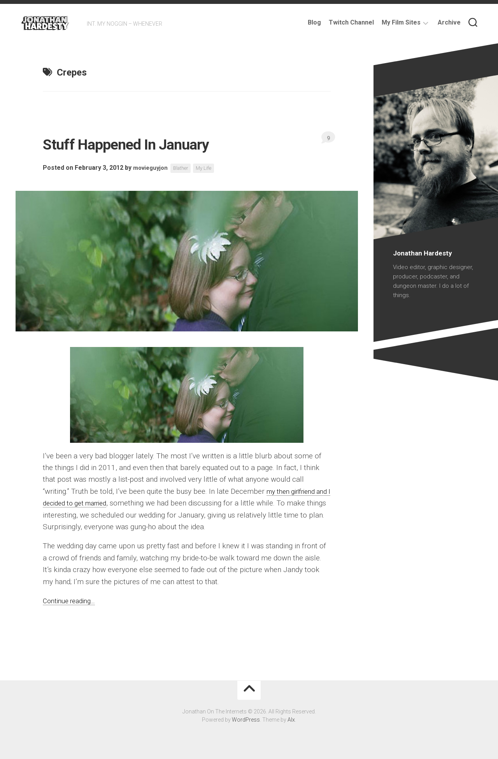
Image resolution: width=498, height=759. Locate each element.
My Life (209, 168)
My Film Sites (401, 22)
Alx (291, 720)
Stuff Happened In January (157, 143)
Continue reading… (72, 600)
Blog (314, 22)
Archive (449, 22)
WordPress (246, 720)
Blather (184, 168)
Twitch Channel (351, 22)
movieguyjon (152, 168)
